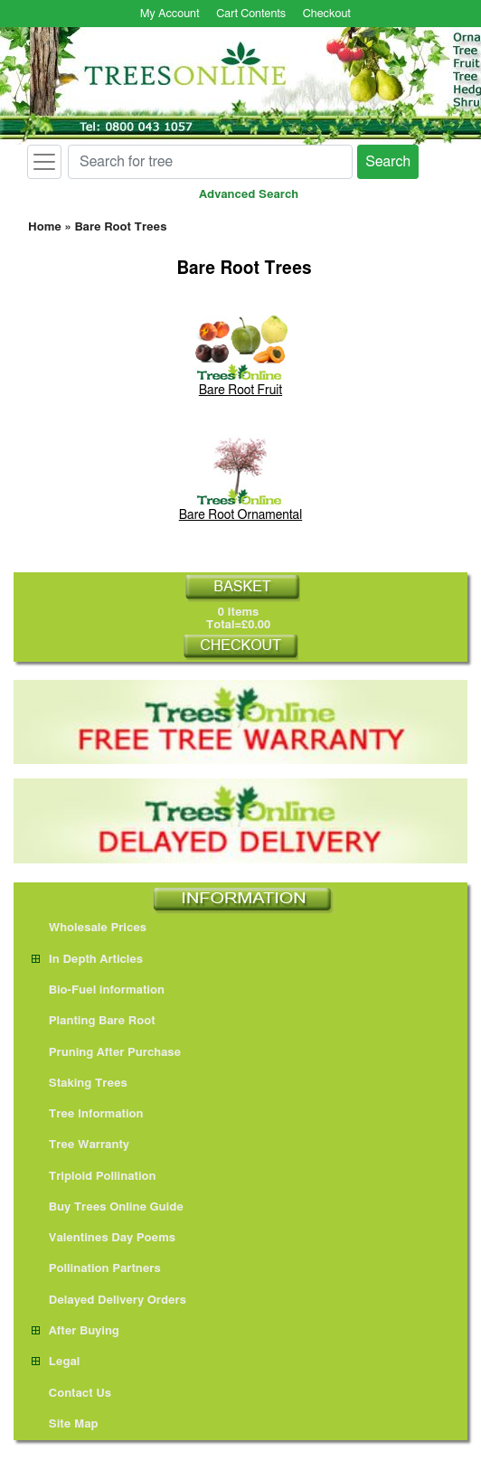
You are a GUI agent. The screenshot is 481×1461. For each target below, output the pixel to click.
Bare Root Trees (120, 227)
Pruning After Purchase (106, 1053)
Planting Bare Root (94, 1021)
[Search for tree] (210, 162)
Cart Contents (251, 14)
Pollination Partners (96, 1269)
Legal (56, 1362)
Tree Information (88, 1114)
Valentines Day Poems (103, 1238)
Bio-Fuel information (98, 990)
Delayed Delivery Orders (109, 1300)
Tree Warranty (80, 1145)
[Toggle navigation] (44, 162)
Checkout (327, 14)
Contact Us (71, 1394)
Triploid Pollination (94, 1177)
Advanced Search (248, 195)
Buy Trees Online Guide (108, 1207)
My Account (170, 14)
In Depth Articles (87, 960)
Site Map (65, 1424)
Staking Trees (79, 1083)
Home (44, 227)
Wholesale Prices (89, 928)
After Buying (75, 1331)
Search (387, 162)
